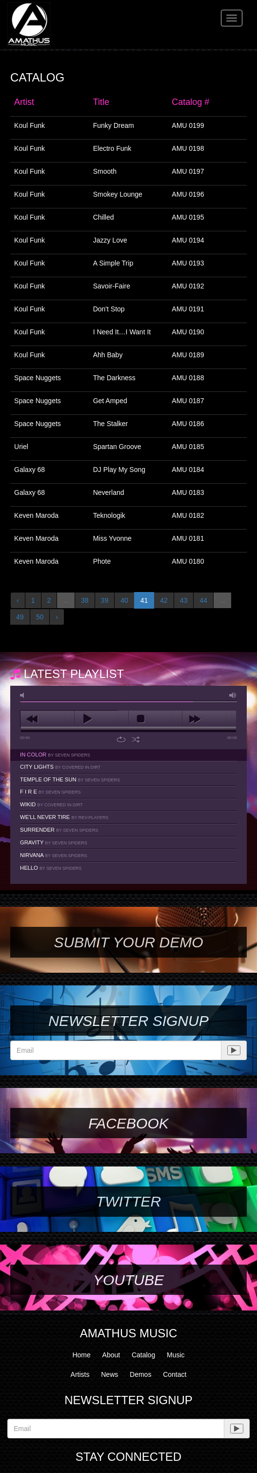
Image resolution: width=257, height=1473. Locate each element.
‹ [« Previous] (18, 600)
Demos (140, 1374)
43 (184, 600)
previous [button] (47, 719)
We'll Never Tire (64, 817)
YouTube (128, 1280)
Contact (174, 1374)
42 (164, 600)
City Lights (60, 767)
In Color (55, 754)
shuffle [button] (136, 739)
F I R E (50, 792)
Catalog (143, 1355)
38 (85, 600)
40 (124, 600)
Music (176, 1355)
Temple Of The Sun (70, 779)
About (111, 1355)
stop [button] (155, 719)
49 (20, 617)
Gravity (53, 842)
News (109, 1374)
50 (40, 617)
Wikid (51, 804)
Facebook (128, 1123)
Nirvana (53, 855)
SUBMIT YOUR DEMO (128, 942)
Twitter (128, 1201)
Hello (50, 868)
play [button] (101, 719)
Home (81, 1355)
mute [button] (24, 695)
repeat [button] (121, 739)
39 (105, 600)
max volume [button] (233, 695)
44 (203, 600)
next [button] (209, 719)
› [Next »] (57, 617)
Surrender (59, 830)
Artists (80, 1374)
